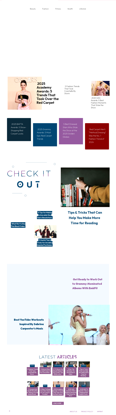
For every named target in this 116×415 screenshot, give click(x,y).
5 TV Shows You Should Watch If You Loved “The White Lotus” (58, 371)
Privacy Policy (87, 411)
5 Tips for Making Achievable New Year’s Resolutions (44, 215)
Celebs (58, 385)
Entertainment (58, 365)
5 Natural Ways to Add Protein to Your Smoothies (45, 370)
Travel (70, 365)
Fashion (32, 365)
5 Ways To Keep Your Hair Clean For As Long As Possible (45, 391)
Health (32, 385)
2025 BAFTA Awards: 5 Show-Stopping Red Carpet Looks (18, 129)
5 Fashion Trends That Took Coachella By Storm (71, 88)
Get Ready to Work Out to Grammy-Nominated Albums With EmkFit (86, 283)
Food (45, 365)
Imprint (100, 411)
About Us (73, 411)
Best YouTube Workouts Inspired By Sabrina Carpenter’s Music (28, 324)
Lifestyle (84, 365)
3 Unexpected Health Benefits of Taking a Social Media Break (32, 391)
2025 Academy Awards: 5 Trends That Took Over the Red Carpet (48, 93)
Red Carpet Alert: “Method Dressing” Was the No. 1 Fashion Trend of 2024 (97, 135)
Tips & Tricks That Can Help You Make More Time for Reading (84, 220)
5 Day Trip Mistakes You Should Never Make (71, 371)
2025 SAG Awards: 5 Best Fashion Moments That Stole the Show (98, 100)
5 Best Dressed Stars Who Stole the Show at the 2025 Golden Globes (71, 129)
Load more (58, 403)
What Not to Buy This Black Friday (18, 225)
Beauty (45, 385)
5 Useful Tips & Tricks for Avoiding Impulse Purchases (45, 242)
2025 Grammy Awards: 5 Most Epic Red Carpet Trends (45, 132)
